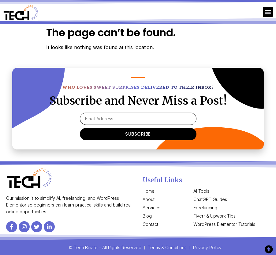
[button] (268, 12)
